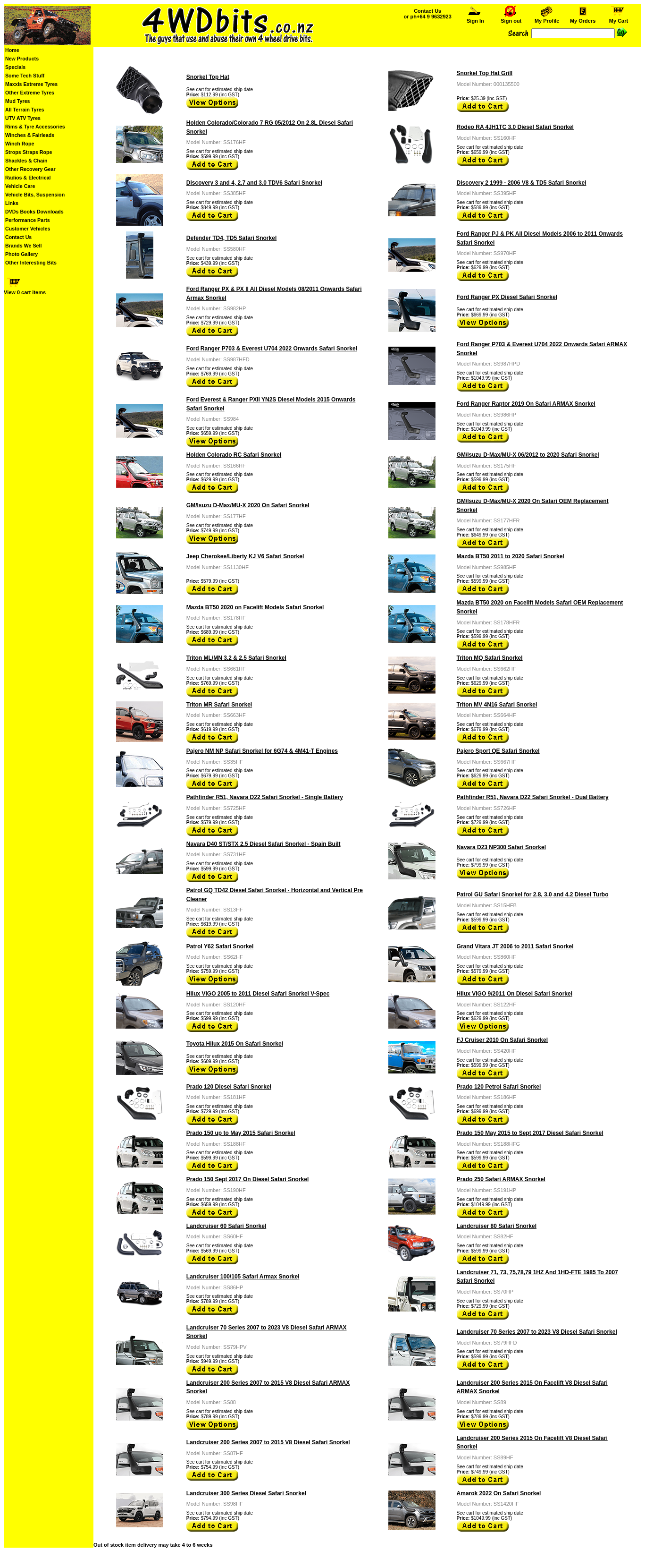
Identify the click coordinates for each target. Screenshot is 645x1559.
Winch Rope (19, 143)
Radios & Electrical (28, 177)
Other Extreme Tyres (29, 92)
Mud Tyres (17, 101)
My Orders (583, 18)
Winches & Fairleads (29, 135)
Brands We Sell (23, 245)
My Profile (547, 18)
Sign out (511, 18)
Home (12, 50)
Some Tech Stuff (24, 75)
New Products (22, 58)
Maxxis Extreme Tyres (31, 84)
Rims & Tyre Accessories (35, 126)
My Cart (618, 18)
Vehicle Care (20, 186)
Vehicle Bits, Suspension (35, 194)
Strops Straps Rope (28, 152)
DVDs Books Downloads (34, 211)
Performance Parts (27, 220)
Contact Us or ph (428, 13)
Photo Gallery (21, 254)
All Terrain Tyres (24, 109)
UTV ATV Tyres (23, 118)
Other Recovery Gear (30, 169)
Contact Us (18, 237)
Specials (15, 67)
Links (11, 203)
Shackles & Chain (26, 160)
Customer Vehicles (27, 228)
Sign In (475, 18)
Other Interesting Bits (31, 262)
